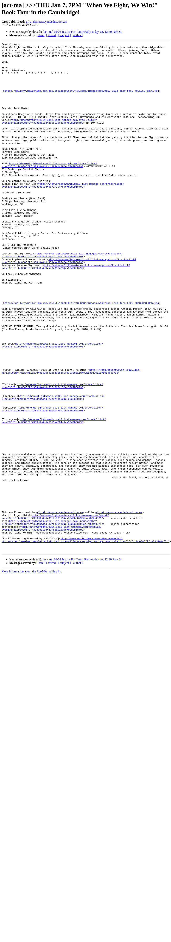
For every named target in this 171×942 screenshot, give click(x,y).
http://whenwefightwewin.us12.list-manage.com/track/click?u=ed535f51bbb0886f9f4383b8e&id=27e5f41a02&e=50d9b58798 (53, 468)
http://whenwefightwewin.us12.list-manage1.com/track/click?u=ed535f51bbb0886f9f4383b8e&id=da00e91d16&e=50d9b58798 (52, 405)
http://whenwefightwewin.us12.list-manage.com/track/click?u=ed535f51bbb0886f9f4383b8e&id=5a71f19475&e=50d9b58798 (63, 213)
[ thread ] (52, 35)
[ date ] (41, 35)
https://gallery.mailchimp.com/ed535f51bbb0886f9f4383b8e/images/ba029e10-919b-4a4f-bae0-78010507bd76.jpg (81, 100)
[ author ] (77, 35)
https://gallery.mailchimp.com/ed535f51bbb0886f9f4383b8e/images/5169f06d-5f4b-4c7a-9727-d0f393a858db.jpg (81, 355)
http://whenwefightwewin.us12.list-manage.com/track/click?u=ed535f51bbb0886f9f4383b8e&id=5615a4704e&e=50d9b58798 (54, 496)
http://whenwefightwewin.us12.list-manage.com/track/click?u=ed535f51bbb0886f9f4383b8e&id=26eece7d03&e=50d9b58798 (52, 482)
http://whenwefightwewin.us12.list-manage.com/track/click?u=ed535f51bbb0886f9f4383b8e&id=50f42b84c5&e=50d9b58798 (52, 454)
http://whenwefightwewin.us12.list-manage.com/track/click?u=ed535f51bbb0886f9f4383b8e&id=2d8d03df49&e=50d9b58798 (49, 137)
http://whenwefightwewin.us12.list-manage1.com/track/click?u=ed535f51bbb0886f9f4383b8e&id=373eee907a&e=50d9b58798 (69, 304)
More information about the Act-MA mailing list (32, 673)
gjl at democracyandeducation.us (46, 21)
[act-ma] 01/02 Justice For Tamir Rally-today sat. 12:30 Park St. (82, 31)
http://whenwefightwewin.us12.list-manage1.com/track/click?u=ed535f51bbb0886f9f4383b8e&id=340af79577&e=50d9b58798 (62, 297)
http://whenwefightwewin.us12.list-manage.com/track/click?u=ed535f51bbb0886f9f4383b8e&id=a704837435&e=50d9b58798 (66, 311)
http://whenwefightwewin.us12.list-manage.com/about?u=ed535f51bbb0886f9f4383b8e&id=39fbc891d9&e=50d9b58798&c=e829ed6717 (55, 611)
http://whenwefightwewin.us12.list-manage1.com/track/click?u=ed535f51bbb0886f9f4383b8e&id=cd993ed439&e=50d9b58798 (49, 189)
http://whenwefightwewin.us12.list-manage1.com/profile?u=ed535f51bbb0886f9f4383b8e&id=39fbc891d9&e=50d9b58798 (51, 625)
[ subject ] (64, 35)
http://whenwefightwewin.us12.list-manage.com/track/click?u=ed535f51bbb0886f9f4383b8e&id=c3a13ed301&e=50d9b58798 (71, 437)
